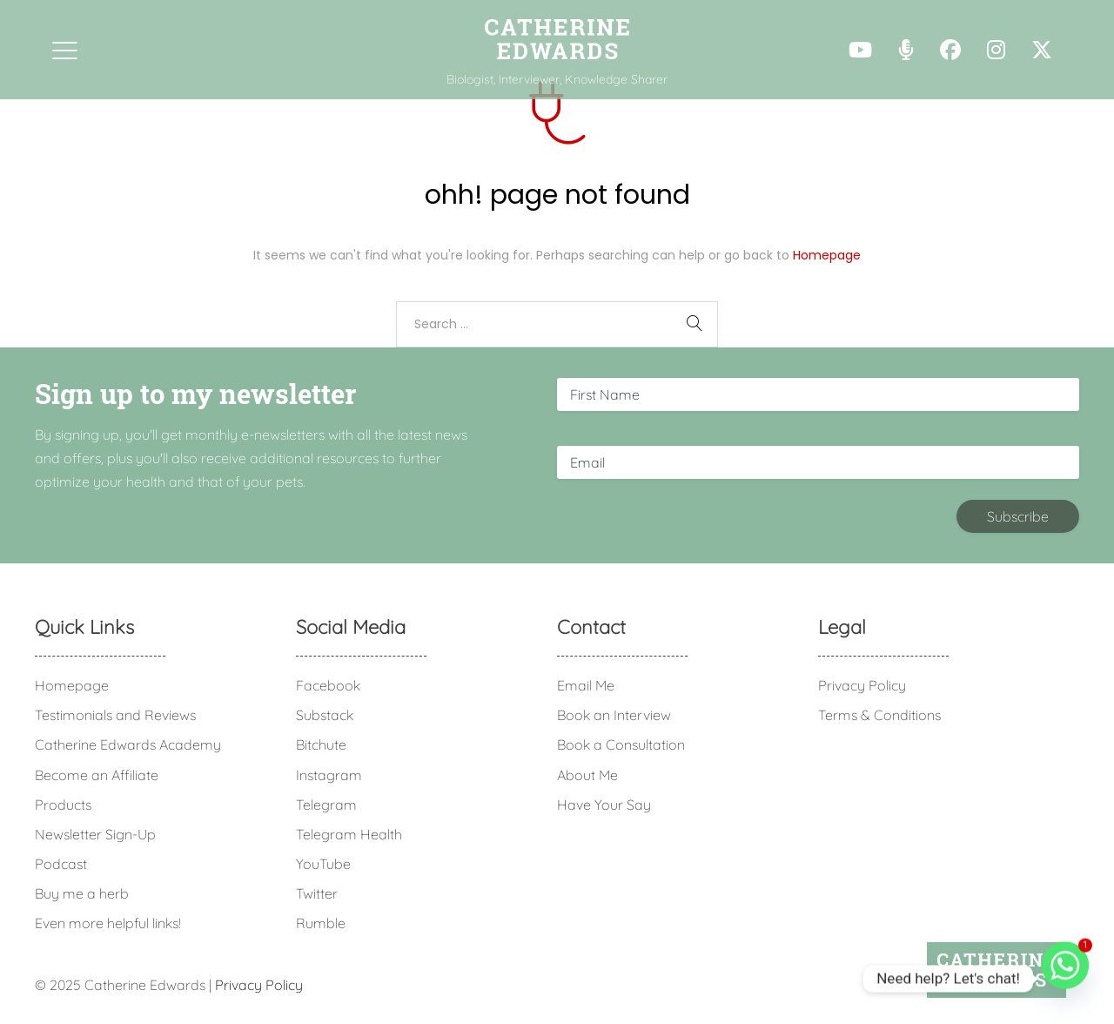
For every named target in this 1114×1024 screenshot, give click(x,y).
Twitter (317, 893)
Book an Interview (614, 715)
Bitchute (321, 744)
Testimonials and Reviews (115, 715)
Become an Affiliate (96, 775)
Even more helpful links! (108, 923)
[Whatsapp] (1065, 978)
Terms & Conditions (879, 715)
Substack (324, 715)
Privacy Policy (862, 685)
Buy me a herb (82, 893)
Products (63, 804)
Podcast (61, 863)
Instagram (329, 775)
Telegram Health (349, 834)
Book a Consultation (621, 744)
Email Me (585, 685)
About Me (587, 775)
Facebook (328, 685)
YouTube (323, 863)
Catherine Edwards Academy (128, 744)
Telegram (326, 804)
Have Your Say (604, 804)
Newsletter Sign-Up (95, 834)
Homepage (827, 255)
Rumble (321, 923)
